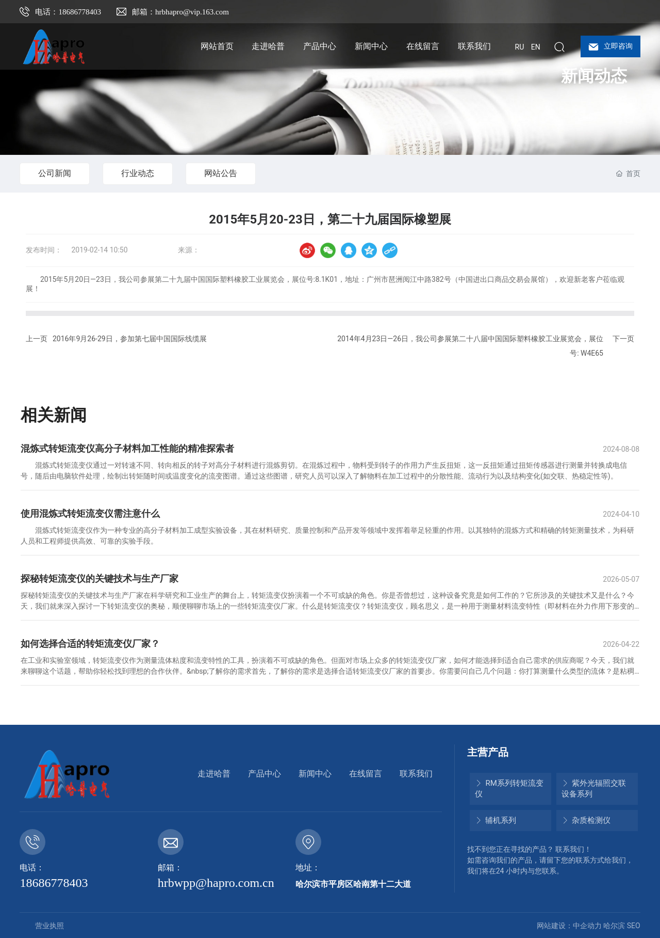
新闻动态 (594, 76)
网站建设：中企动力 (569, 925)
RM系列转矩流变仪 (509, 788)
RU (519, 47)
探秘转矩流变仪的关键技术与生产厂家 (99, 578)
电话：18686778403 (68, 12)
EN (535, 47)
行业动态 (137, 173)
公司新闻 (54, 173)
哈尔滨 (614, 925)
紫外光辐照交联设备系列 (594, 788)
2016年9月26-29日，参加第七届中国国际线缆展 (130, 339)
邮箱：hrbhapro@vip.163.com (180, 12)
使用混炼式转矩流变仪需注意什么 (90, 513)
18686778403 (54, 882)
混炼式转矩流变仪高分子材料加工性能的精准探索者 (127, 448)
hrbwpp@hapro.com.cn (216, 882)
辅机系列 (496, 820)
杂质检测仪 (586, 820)
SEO (633, 925)
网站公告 (220, 173)
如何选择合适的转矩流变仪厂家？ (90, 643)
